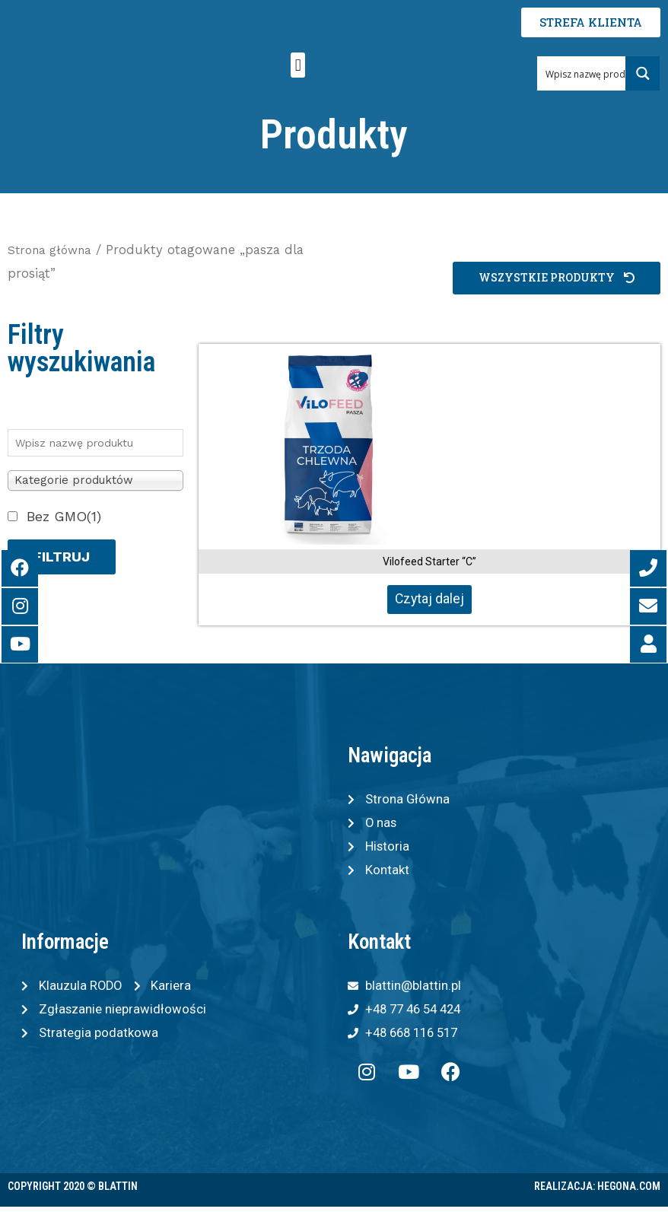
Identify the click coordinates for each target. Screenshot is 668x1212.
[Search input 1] (591, 73)
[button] (298, 65)
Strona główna (53, 250)
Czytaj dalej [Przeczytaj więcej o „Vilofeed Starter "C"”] (429, 599)
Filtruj (61, 557)
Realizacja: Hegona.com (597, 1192)
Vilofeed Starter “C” (429, 561)
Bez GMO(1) (64, 516)
